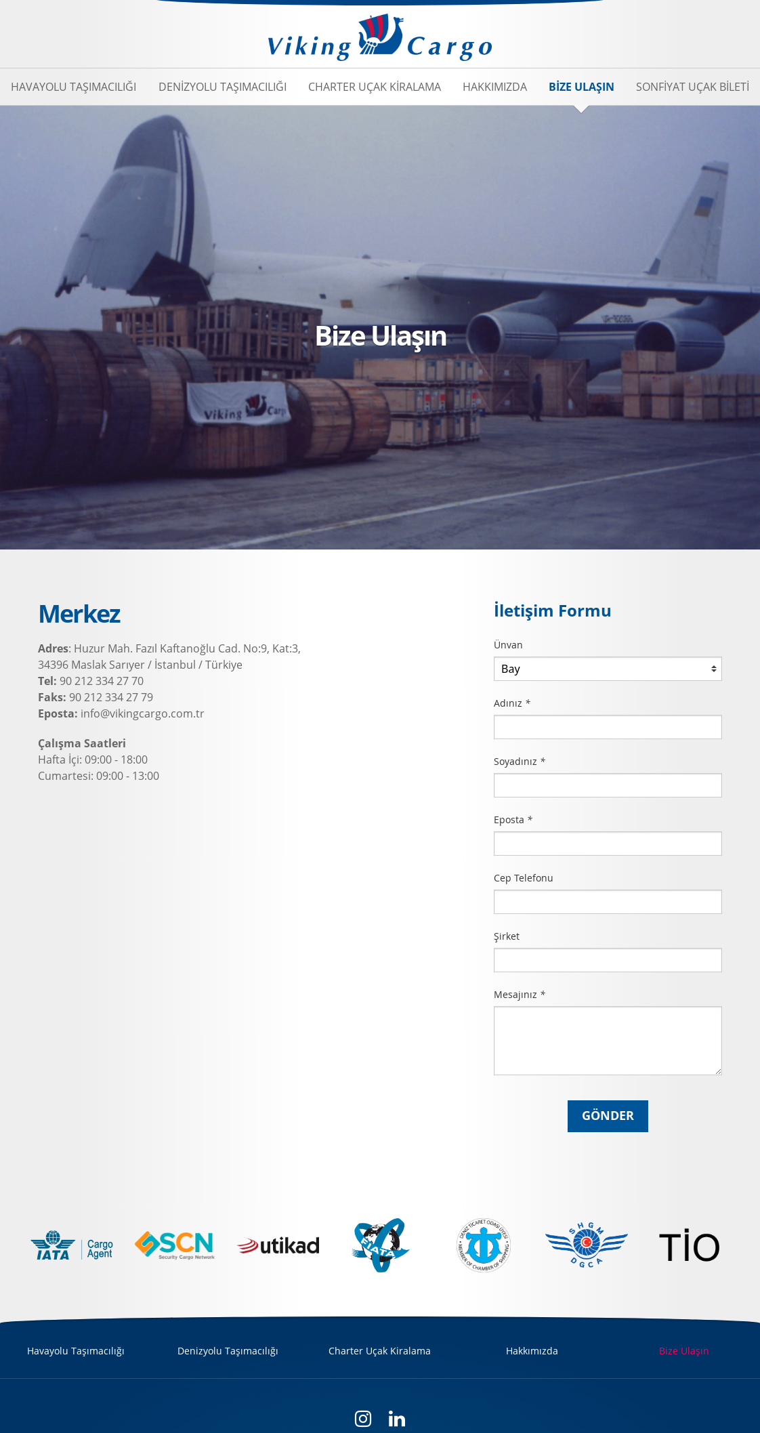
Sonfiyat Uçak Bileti (692, 86)
